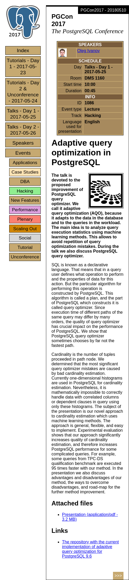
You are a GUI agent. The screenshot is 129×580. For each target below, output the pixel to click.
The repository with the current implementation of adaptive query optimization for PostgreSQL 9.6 (90, 549)
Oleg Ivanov (88, 50)
